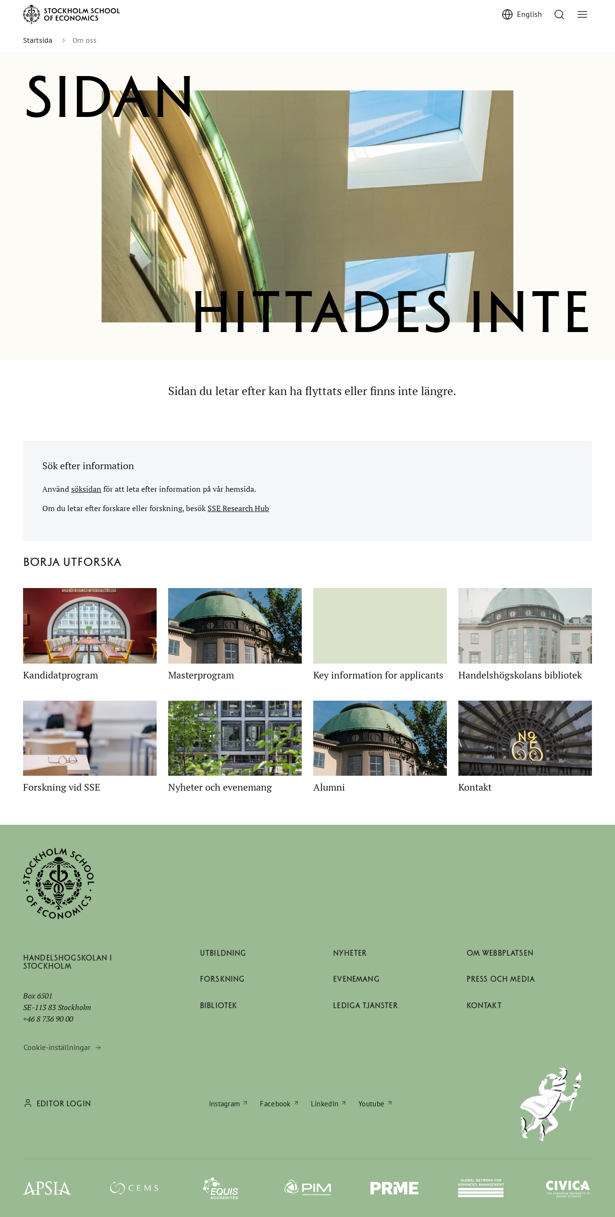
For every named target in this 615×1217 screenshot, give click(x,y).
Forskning (222, 979)
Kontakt (484, 1005)
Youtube (371, 1103)
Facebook (275, 1103)
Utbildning (223, 953)
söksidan (86, 489)
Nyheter (350, 953)
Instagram (224, 1103)
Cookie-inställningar (57, 1047)
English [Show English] (529, 14)
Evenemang (356, 979)
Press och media (501, 979)
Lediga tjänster (365, 1005)
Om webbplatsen (500, 953)
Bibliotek (218, 1005)
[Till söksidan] (559, 14)
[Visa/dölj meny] (582, 14)
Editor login (64, 1103)
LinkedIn (324, 1103)
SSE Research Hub (238, 508)
